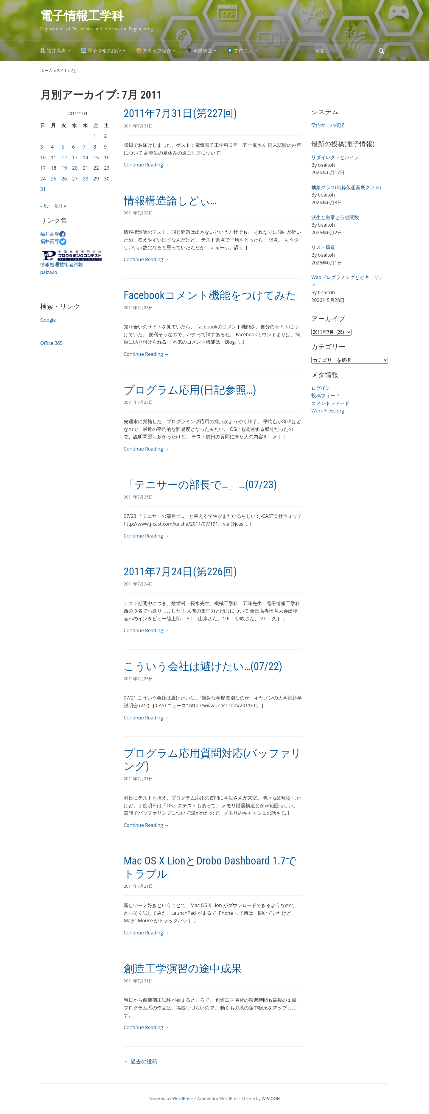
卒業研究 (199, 51)
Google (48, 320)
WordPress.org (327, 410)
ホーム (46, 70)
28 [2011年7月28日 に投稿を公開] (85, 178)
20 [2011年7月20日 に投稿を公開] (74, 168)
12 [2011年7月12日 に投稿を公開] (64, 157)
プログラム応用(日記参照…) (190, 390)
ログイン (320, 388)
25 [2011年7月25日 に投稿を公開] (53, 178)
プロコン (240, 51)
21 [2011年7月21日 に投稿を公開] (85, 168)
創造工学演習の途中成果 (183, 968)
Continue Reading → (146, 164)
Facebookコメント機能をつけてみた (210, 295)
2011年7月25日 (138, 402)
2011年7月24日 (138, 584)
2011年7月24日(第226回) (180, 571)
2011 (61, 70)
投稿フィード (325, 395)
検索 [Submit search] (381, 51)
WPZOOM (271, 1098)
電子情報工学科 (82, 16)
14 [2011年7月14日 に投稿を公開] (85, 157)
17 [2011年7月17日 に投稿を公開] (43, 168)
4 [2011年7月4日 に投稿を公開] (52, 147)
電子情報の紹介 (101, 51)
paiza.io (48, 272)
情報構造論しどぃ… (170, 200)
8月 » (60, 205)
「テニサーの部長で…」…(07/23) (200, 485)
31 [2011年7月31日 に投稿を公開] (43, 189)
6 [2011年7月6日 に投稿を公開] (73, 147)
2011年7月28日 (138, 213)
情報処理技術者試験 (61, 264)
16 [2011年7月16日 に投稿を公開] (106, 157)
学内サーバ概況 (328, 125)
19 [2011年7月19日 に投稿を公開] (64, 168)
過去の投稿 (140, 1061)
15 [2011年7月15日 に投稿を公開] (96, 157)
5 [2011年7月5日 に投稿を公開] (62, 147)
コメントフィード (330, 403)
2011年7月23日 (138, 678)
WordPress (182, 1098)
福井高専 (53, 51)
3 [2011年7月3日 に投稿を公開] (41, 147)
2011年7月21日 (138, 778)
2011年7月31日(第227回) (180, 113)
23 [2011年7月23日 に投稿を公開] (106, 168)
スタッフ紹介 (153, 51)
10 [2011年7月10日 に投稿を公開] (43, 157)
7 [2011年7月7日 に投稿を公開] (84, 147)
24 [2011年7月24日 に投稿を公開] (43, 178)
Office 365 (51, 343)
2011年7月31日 (138, 126)
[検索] (345, 51)
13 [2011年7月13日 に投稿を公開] (74, 157)
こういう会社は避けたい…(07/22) (203, 666)
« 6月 (45, 205)
